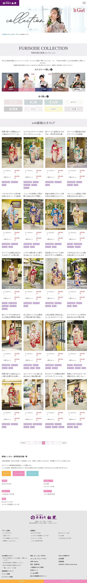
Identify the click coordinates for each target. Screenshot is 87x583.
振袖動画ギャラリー (8, 571)
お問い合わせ (32, 473)
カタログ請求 (18, 473)
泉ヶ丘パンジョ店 (7, 502)
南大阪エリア (48, 480)
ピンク (83, 368)
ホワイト (26, 188)
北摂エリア (47, 491)
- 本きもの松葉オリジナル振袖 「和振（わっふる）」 (14, 559)
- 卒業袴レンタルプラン (9, 541)
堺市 (4, 498)
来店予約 (6, 473)
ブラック (70, 427)
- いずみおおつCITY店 (64, 538)
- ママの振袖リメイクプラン (10, 538)
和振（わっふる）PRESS (38, 555)
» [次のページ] (59, 443)
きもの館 (46, 484)
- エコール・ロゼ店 (36, 538)
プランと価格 (6, 530)
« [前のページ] (27, 443)
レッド (4, 185)
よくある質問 (34, 573)
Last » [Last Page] (64, 443)
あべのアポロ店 (6, 484)
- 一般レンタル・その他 (9, 568)
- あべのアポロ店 (35, 533)
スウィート (14, 182)
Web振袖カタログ (7, 555)
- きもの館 (61, 535)
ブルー (10, 247)
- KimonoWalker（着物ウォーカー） (13, 562)
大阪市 (5, 480)
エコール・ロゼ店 (49, 486)
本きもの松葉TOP (64, 555)
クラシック (58, 182)
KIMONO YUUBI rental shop (68, 564)
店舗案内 (33, 530)
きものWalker (6, 182)
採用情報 (61, 561)
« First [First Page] (22, 443)
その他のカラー (37, 424)
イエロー (70, 244)
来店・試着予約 (35, 564)
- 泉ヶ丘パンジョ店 (63, 533)
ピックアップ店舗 (7, 577)
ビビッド (34, 185)
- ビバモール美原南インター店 (39, 535)
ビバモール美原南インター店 (10, 504)
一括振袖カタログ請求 (37, 567)
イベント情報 (6, 574)
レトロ (76, 185)
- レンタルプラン (7, 533)
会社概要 (61, 558)
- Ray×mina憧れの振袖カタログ (11, 565)
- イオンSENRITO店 (36, 541)
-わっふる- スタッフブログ (38, 558)
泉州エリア (6, 491)
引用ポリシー (34, 570)
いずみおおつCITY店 (8, 494)
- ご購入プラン (6, 535)
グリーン (35, 182)
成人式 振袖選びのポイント (38, 576)
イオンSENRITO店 (49, 494)
